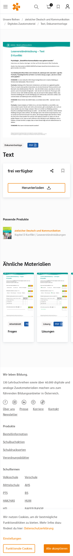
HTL (5, 508)
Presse (23, 409)
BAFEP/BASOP (34, 508)
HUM (28, 501)
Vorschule (31, 477)
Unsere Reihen (11, 19)
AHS (27, 485)
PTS (5, 493)
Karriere (38, 409)
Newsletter (10, 414)
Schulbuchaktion (14, 442)
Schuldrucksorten (14, 450)
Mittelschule (11, 485)
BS (26, 493)
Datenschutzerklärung (39, 528)
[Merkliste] (63, 170)
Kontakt (53, 409)
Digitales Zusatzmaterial (21, 23)
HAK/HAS (9, 501)
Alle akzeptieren (57, 548)
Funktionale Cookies (19, 548)
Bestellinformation (15, 434)
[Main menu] (5, 6)
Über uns (9, 409)
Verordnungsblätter (16, 457)
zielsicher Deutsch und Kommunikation (47, 19)
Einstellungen (12, 538)
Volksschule (10, 477)
